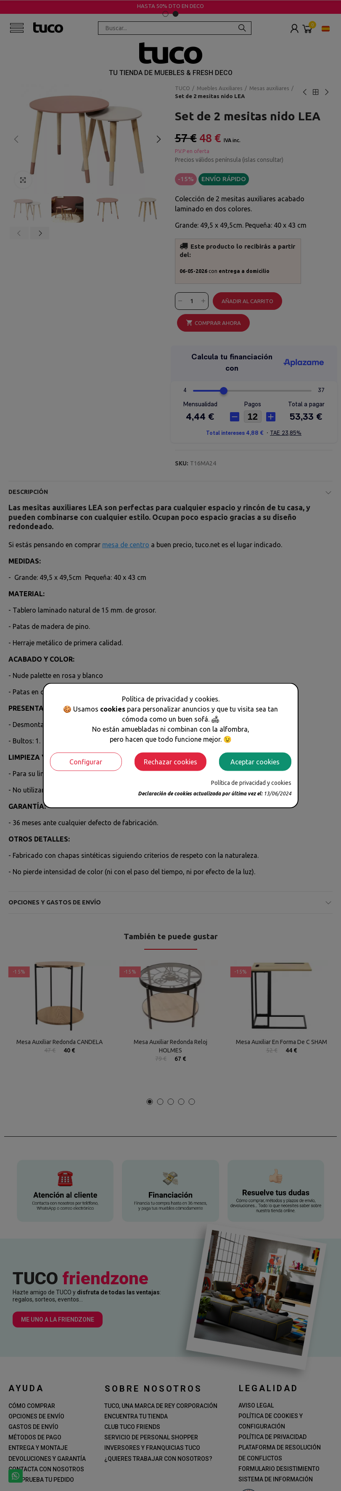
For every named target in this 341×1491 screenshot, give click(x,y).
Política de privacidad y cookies (251, 782)
